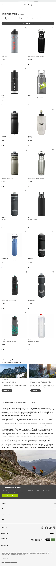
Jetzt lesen (6, 390)
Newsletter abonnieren (9, 496)
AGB (3, 562)
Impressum (7, 562)
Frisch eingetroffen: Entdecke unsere (26, 1)
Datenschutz (14, 562)
